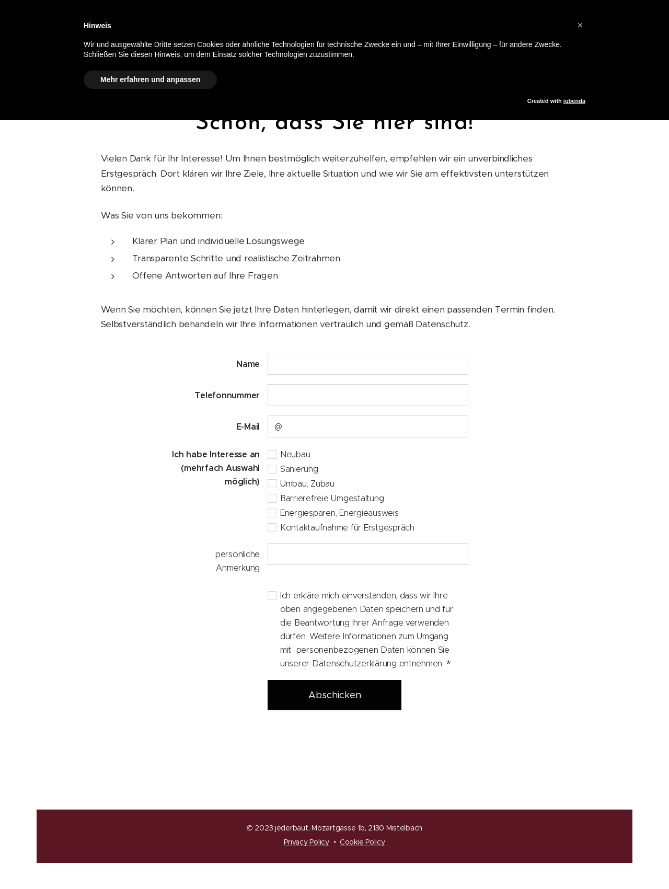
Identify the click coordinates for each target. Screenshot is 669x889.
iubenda (574, 101)
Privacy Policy (306, 842)
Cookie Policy (362, 842)
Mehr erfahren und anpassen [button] (150, 79)
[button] (580, 25)
